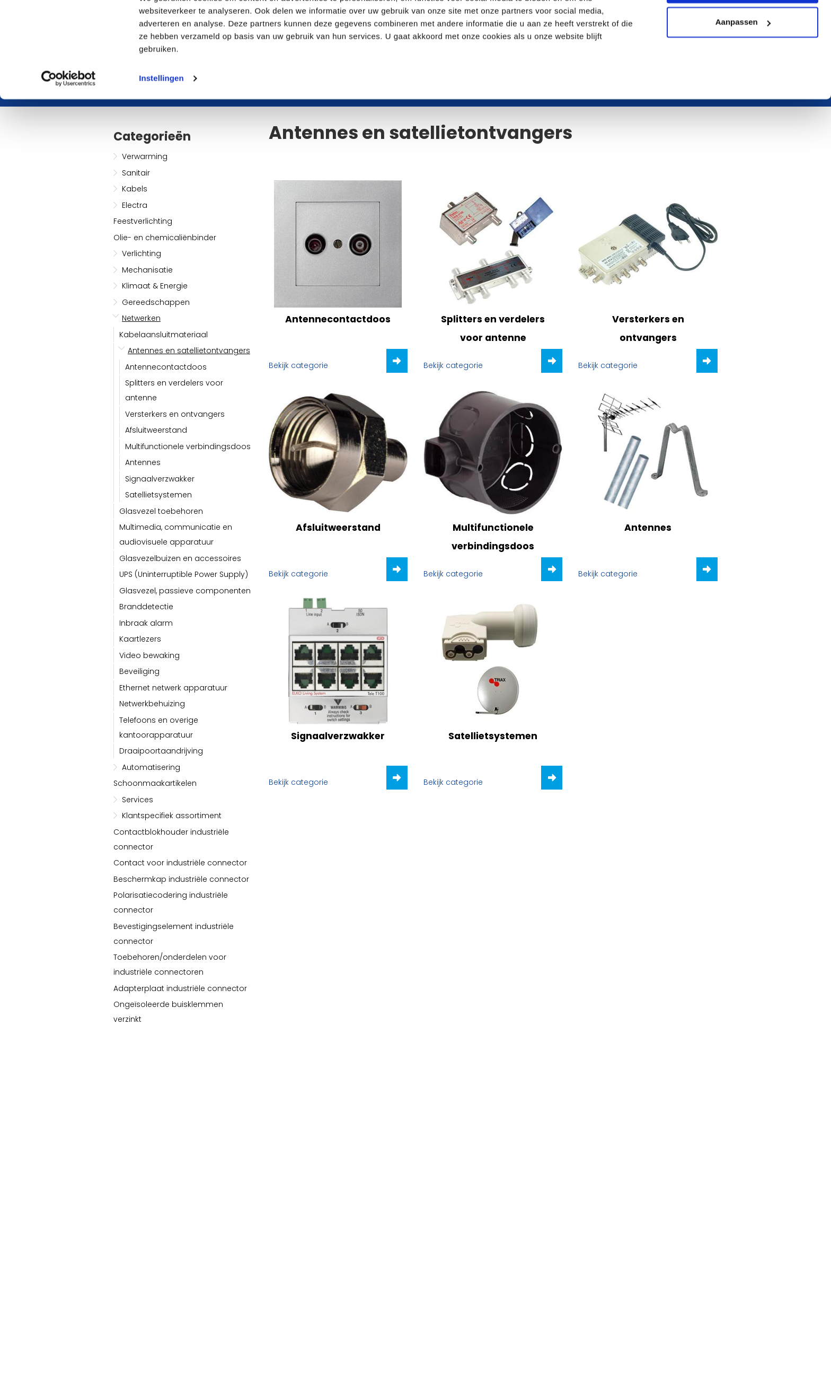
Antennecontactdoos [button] (166, 367)
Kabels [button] (134, 188)
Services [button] (137, 799)
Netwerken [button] (141, 318)
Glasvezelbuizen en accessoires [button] (180, 558)
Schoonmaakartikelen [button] (155, 783)
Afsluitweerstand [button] (156, 430)
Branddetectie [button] (146, 606)
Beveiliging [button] (139, 671)
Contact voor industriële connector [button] (180, 862)
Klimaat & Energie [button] (155, 286)
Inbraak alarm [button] (146, 623)
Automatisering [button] (151, 767)
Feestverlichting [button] (142, 221)
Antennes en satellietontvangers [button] (189, 350)
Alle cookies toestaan (742, 27)
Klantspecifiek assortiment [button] (172, 815)
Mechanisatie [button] (147, 270)
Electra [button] (134, 205)
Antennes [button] (143, 462)
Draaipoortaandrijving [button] (161, 751)
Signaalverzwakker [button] (160, 479)
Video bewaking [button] (149, 655)
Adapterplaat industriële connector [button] (180, 988)
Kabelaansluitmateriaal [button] (163, 334)
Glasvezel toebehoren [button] (161, 511)
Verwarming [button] (144, 156)
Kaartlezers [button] (140, 639)
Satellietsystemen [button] (158, 494)
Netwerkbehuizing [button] (152, 703)
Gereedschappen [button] (156, 302)
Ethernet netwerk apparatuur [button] (173, 687)
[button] (116, 156)
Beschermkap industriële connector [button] (181, 879)
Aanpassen (743, 62)
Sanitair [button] (136, 173)
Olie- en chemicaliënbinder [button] (164, 237)
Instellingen (161, 118)
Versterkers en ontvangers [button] (175, 414)
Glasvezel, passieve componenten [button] (185, 590)
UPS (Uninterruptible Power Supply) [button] (183, 574)
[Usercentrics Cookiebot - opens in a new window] (68, 119)
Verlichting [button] (141, 253)
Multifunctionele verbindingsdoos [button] (188, 446)
